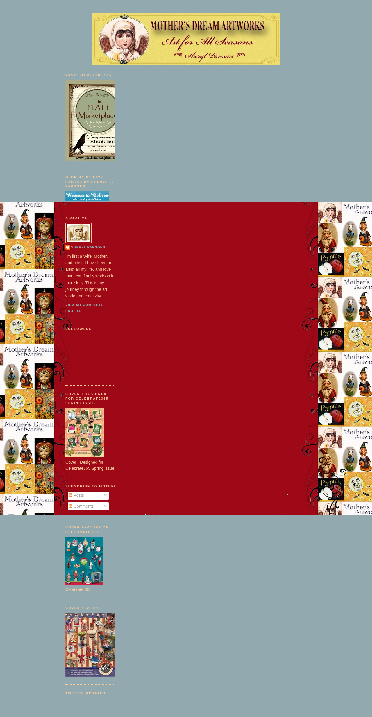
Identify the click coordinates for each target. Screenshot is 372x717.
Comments (81, 506)
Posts (76, 495)
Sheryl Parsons (88, 247)
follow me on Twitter (96, 701)
